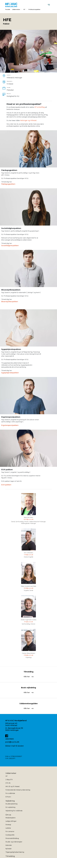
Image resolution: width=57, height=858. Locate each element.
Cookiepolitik (10, 835)
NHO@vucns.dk (28, 519)
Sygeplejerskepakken (10, 373)
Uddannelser (16, 9)
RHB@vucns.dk (28, 588)
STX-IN (8, 783)
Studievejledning (11, 804)
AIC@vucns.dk (28, 621)
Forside (7, 9)
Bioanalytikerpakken (9, 302)
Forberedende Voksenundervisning (18, 790)
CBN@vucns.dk (28, 655)
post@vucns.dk (12, 742)
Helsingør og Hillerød (28, 120)
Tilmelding (10, 856)
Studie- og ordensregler (14, 842)
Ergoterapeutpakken (10, 425)
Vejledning (10, 801)
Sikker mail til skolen (14, 746)
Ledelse (8, 828)
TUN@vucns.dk (28, 554)
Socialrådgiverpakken (10, 246)
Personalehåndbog (12, 838)
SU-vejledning (10, 807)
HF (24, 9)
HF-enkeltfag (39, 107)
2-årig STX (9, 779)
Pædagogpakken (8, 184)
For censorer (10, 831)
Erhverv (8, 797)
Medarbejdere (10, 818)
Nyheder (9, 848)
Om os (8, 815)
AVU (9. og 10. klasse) (13, 786)
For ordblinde (10, 793)
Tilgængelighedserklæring (15, 852)
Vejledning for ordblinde (14, 811)
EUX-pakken (6, 485)
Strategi (8, 824)
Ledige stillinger (11, 821)
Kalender (9, 845)
